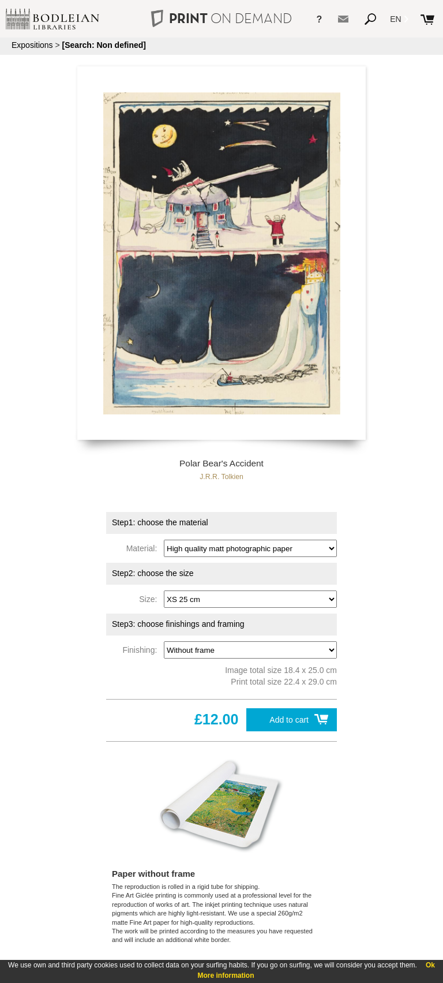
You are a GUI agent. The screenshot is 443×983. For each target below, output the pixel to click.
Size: (150, 599)
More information (226, 975)
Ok (430, 965)
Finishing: (142, 650)
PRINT (221, 18)
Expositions (32, 45)
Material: (144, 548)
